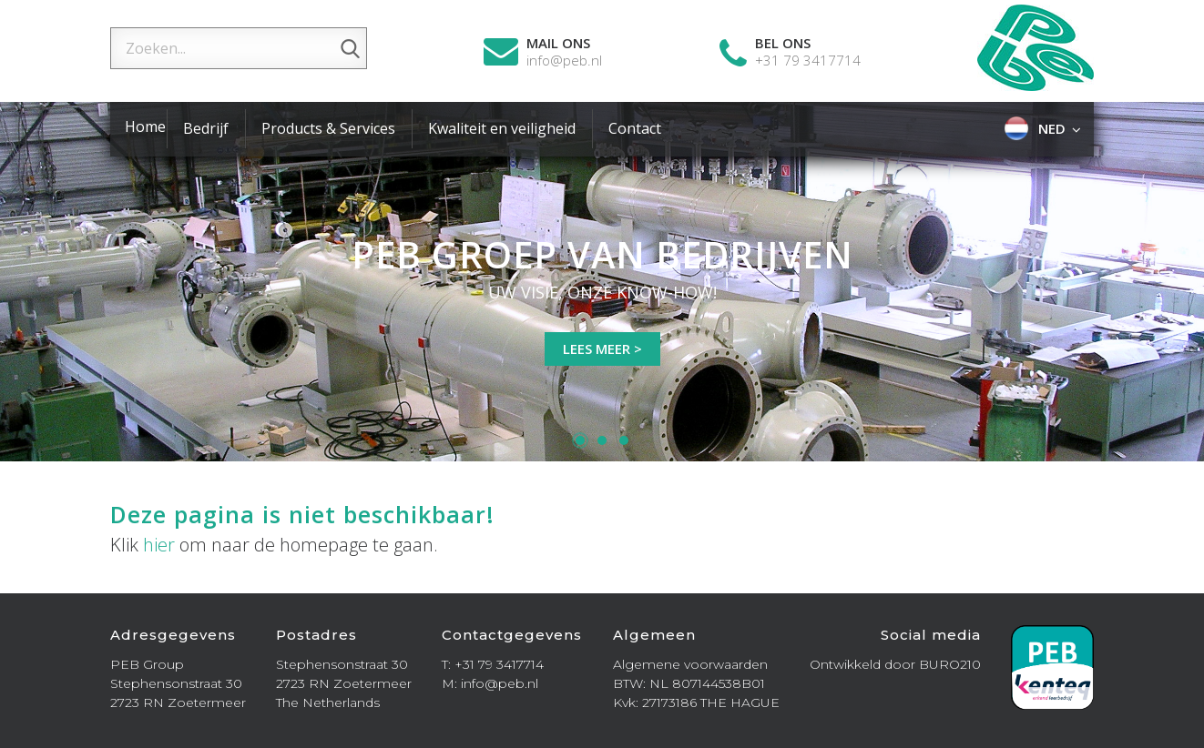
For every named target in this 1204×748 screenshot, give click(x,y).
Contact (634, 128)
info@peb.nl (564, 60)
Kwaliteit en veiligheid (502, 128)
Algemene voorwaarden (690, 664)
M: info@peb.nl (490, 683)
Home (145, 126)
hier (159, 544)
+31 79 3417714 (808, 60)
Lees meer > (602, 348)
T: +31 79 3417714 (493, 664)
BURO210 (950, 664)
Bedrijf (206, 128)
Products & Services (328, 128)
